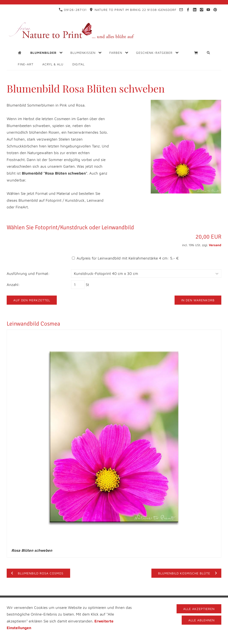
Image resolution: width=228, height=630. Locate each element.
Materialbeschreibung (104, 603)
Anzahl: (13, 284)
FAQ (204, 600)
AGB (192, 600)
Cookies (138, 603)
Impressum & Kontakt (41, 600)
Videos (178, 600)
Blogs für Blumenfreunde (142, 600)
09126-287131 (73, 10)
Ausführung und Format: (28, 273)
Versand (215, 245)
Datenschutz (78, 600)
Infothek (103, 600)
